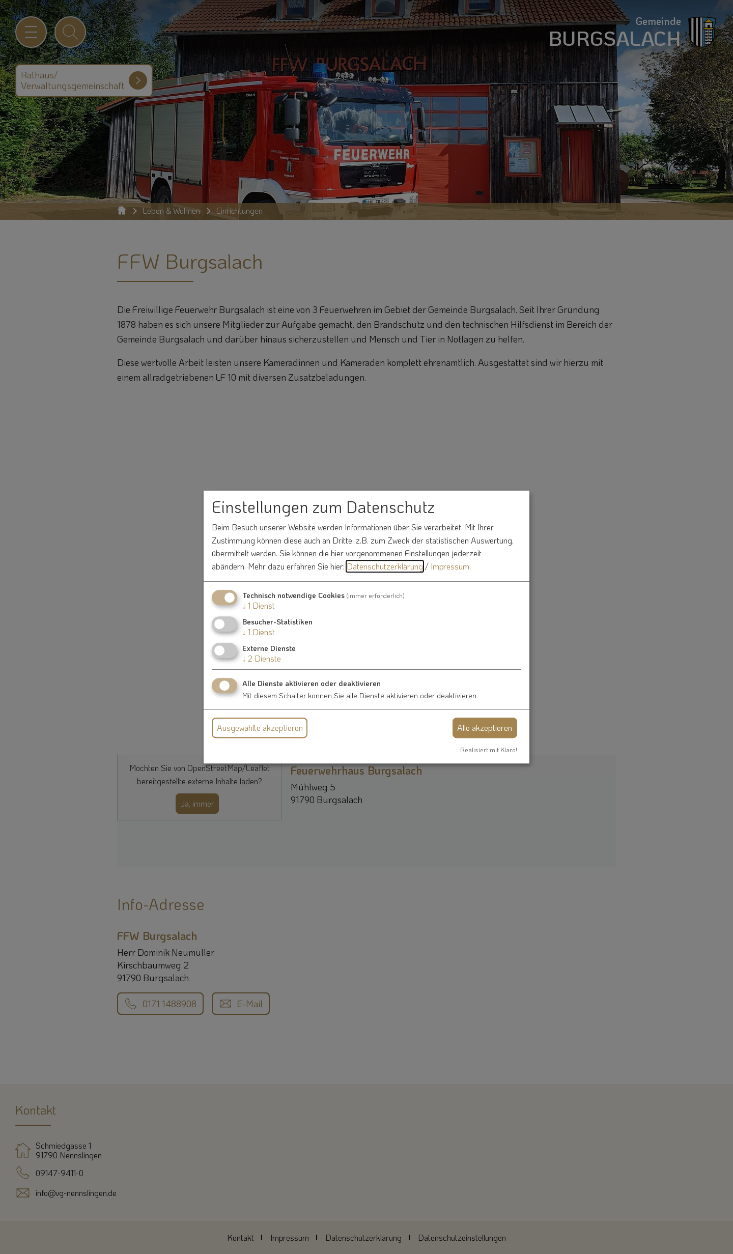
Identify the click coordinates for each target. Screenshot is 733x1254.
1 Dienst (258, 605)
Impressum (450, 566)
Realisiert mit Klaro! (488, 750)
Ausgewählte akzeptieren (260, 727)
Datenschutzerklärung (385, 566)
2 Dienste (261, 658)
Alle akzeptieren (484, 727)
